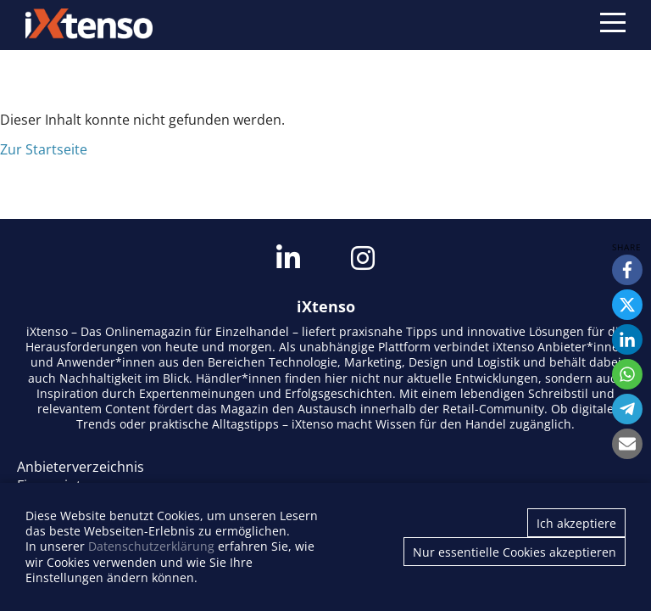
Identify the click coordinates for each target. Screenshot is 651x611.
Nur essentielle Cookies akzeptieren (514, 552)
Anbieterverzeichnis (80, 466)
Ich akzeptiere (576, 523)
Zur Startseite (43, 149)
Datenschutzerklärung (151, 546)
